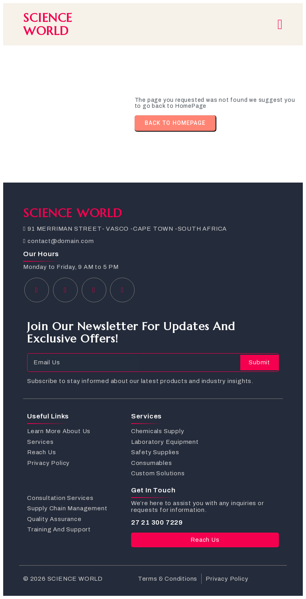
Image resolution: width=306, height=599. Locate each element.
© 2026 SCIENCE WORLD (63, 579)
